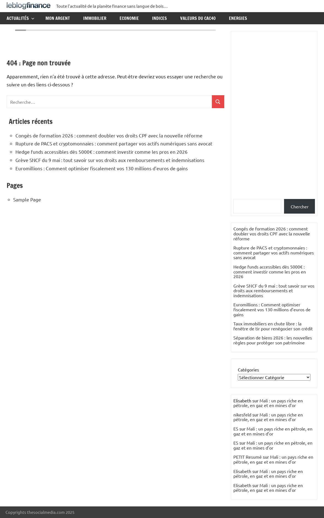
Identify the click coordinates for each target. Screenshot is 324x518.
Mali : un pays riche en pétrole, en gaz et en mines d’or (268, 403)
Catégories (248, 369)
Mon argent (57, 18)
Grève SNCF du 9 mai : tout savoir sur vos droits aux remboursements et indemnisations (109, 160)
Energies (238, 18)
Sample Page (27, 199)
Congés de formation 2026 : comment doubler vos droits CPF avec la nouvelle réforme (108, 135)
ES (235, 428)
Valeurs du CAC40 (198, 18)
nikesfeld (242, 414)
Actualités (20, 18)
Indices (159, 18)
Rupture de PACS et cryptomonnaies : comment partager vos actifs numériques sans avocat (113, 143)
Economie (129, 18)
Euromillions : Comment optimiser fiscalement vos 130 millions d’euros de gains (101, 168)
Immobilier (94, 18)
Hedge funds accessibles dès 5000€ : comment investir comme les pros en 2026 (101, 152)
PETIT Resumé (247, 456)
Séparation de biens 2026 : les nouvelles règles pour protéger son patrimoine (272, 340)
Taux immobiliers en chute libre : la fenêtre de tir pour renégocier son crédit (273, 326)
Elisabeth (242, 471)
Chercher (300, 206)
